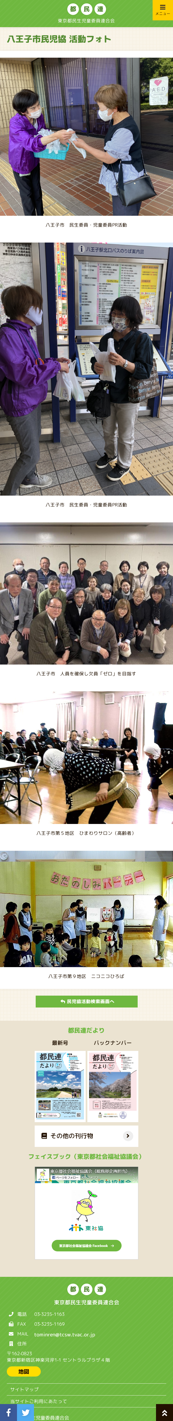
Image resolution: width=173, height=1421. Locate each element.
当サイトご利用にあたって (38, 1401)
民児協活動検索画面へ (87, 1001)
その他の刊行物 (67, 1136)
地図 (23, 1371)
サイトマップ (24, 1389)
